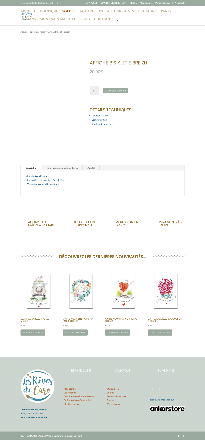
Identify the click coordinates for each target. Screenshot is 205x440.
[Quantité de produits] (94, 90)
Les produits (70, 392)
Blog (85, 19)
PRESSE (133, 3)
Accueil (28, 11)
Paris (166, 11)
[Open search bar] (116, 19)
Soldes (69, 11)
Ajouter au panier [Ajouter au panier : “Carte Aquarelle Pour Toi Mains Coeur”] (75, 332)
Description (31, 167)
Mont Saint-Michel (58, 19)
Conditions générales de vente (79, 396)
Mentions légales (72, 404)
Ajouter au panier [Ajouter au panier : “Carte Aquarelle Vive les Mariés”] (33, 332)
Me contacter (113, 404)
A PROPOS (92, 3)
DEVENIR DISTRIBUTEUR (113, 3)
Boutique (49, 11)
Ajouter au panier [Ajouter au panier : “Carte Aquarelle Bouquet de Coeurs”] (160, 332)
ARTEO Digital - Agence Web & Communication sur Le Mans (52, 435)
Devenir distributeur (117, 396)
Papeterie (33, 32)
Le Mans (28, 19)
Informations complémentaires (62, 167)
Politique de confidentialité (77, 400)
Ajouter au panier (115, 90)
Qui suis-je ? (113, 388)
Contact (102, 19)
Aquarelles (91, 11)
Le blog (110, 392)
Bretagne (147, 11)
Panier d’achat (162, 3)
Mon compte (146, 3)
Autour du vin (120, 11)
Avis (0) (91, 167)
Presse (110, 400)
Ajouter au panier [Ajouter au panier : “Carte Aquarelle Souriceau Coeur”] (117, 332)
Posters (43, 32)
